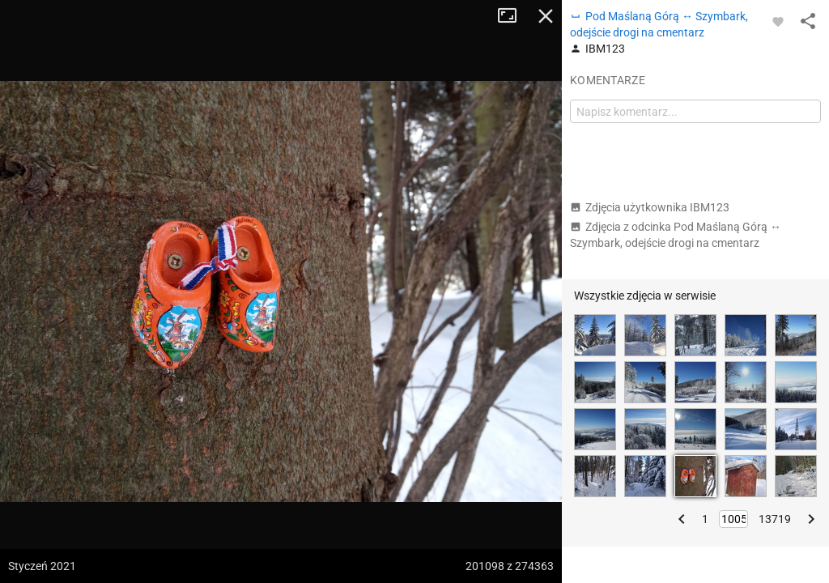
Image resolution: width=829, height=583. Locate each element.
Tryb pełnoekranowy (513, 16)
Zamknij (545, 16)
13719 (775, 519)
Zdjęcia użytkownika (649, 207)
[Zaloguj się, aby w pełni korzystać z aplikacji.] (778, 21)
